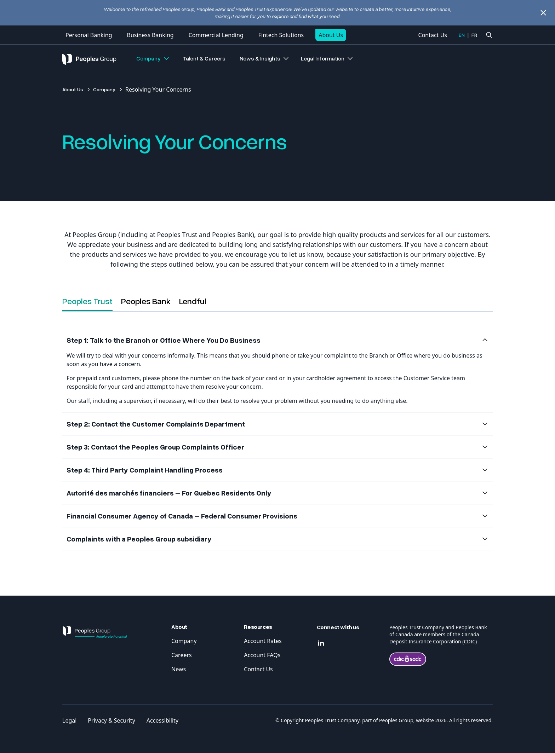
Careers (181, 655)
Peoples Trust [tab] (87, 301)
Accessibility (162, 720)
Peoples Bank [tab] (146, 301)
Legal (69, 720)
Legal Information (327, 58)
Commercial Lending (216, 35)
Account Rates (262, 641)
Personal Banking (88, 35)
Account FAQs (262, 655)
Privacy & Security (111, 720)
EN (462, 35)
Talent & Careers (204, 58)
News (178, 669)
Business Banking (150, 35)
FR (474, 35)
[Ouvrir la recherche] (489, 35)
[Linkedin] (321, 643)
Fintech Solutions (281, 35)
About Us (331, 35)
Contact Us (432, 35)
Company (153, 58)
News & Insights (265, 58)
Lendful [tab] (192, 301)
